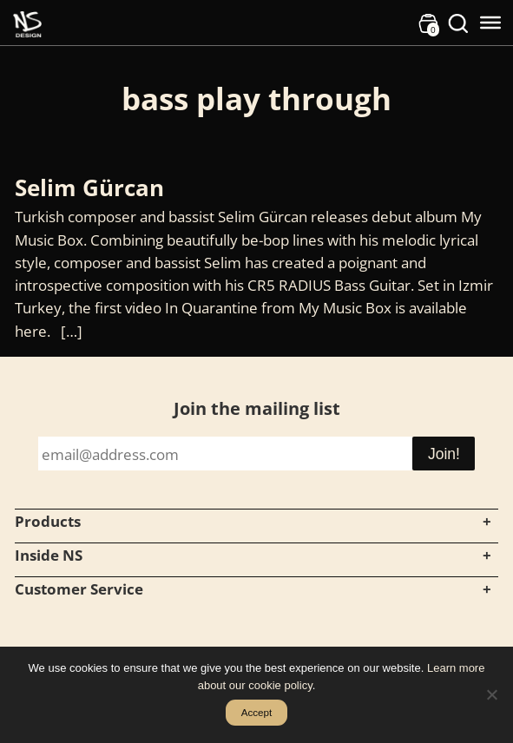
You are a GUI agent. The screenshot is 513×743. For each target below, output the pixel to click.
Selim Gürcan (92, 187)
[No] (491, 694)
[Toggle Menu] (490, 22)
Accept (257, 712)
